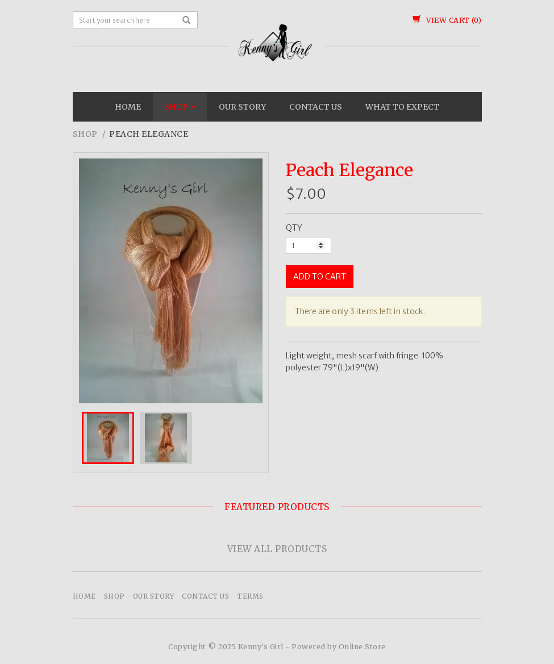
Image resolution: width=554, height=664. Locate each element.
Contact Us (315, 107)
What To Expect (402, 107)
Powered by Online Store (338, 646)
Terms (250, 596)
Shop (179, 107)
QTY (294, 228)
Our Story (242, 107)
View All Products (277, 549)
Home (128, 107)
